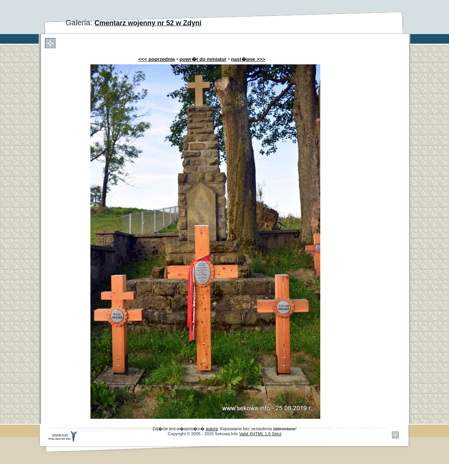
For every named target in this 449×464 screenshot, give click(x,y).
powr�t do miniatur (203, 59)
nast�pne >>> (248, 59)
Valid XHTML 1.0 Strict (260, 433)
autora (212, 428)
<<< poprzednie (156, 59)
